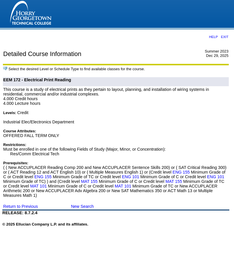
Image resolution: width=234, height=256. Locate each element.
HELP (213, 37)
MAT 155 (89, 181)
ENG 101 (130, 176)
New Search (82, 206)
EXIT (224, 37)
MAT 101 (38, 186)
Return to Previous (20, 206)
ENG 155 (181, 172)
